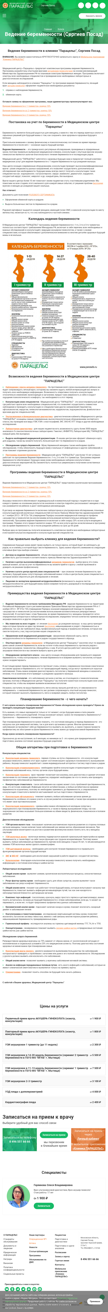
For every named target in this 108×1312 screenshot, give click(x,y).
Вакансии (8, 1263)
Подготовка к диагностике (61, 1240)
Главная (48, 29)
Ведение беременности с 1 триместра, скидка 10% (27, 106)
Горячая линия (62, 1260)
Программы (35, 1255)
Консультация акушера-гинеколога (23, 758)
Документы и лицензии (9, 1247)
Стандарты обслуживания (10, 1240)
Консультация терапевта (18, 775)
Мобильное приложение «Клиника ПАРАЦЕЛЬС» (61, 1273)
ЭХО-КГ (15, 856)
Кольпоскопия (12, 860)
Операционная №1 (38, 1239)
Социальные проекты (13, 1274)
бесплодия (98, 183)
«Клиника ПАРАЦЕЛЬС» (88, 1148)
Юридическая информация (10, 1253)
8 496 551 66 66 (19, 1141)
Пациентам (60, 1235)
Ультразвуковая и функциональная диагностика (29, 416)
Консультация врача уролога (20, 951)
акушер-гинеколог (16, 85)
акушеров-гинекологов (63, 562)
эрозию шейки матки (66, 928)
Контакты (60, 1265)
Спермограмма (13, 972)
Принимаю (95, 1301)
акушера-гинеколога (36, 387)
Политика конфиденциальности (13, 1268)
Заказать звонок (94, 16)
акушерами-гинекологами (60, 71)
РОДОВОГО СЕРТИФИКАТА (41, 195)
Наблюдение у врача (16, 387)
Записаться (44, 1206)
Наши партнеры (37, 1235)
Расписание (60, 1252)
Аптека (32, 1243)
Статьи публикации (38, 1251)
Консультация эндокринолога (20, 806)
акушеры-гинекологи (32, 643)
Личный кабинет (88, 1138)
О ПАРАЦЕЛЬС (10, 1235)
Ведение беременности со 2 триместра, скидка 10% (27, 110)
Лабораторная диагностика (19, 428)
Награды (7, 1259)
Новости (33, 1247)
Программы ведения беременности (23, 455)
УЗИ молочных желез (16, 837)
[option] (54, 1196)
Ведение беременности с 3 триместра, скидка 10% (27, 115)
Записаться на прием (53, 1135)
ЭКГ (7, 856)
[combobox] (48, 5)
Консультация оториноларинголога (23, 768)
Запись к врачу (62, 1256)
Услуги (61, 29)
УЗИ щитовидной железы (18, 849)
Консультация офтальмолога (20, 796)
